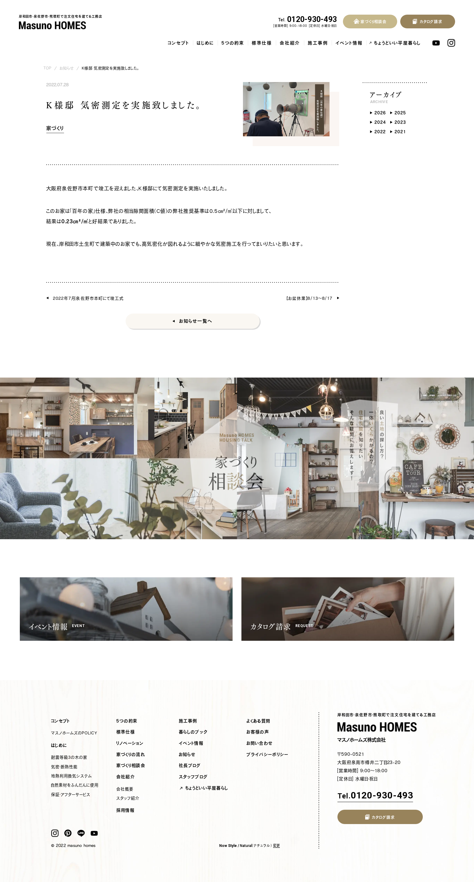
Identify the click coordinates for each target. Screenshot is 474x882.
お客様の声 (258, 732)
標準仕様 (262, 42)
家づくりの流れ (130, 754)
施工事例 (318, 42)
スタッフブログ (193, 776)
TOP (48, 68)
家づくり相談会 (130, 765)
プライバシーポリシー (267, 754)
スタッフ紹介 (128, 798)
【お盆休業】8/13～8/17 (310, 298)
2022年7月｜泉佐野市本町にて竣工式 (88, 298)
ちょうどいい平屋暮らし (397, 42)
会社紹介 (290, 42)
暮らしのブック (193, 732)
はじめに (205, 42)
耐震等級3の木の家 (69, 757)
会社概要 (125, 789)
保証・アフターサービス (71, 794)
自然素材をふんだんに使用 (74, 785)
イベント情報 (349, 42)
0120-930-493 (307, 19)
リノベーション (130, 743)
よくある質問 (258, 721)
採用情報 (125, 810)
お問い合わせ (260, 743)
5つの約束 (233, 42)
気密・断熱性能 (64, 766)
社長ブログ (190, 765)
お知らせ (67, 68)
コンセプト (178, 42)
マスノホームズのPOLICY (74, 732)
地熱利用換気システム (71, 775)
